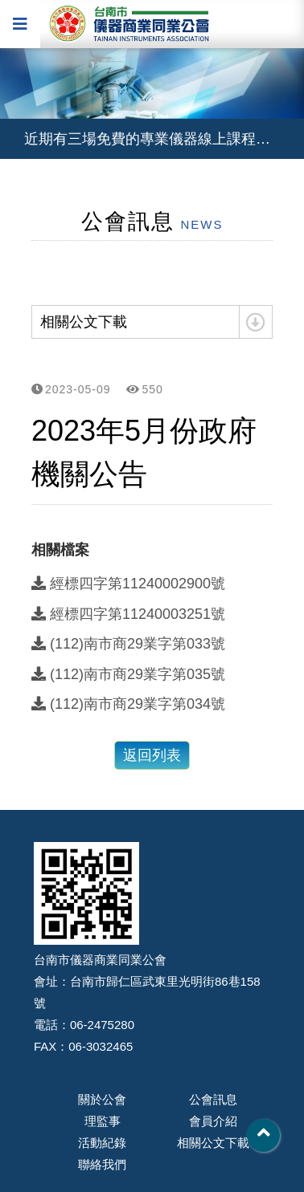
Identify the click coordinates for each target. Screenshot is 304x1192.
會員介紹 (213, 1121)
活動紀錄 (102, 1142)
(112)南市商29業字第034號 (128, 704)
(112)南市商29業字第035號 (128, 674)
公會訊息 (213, 1099)
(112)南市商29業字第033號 (128, 644)
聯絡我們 (102, 1164)
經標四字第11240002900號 (128, 584)
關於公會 (102, 1099)
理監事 (102, 1121)
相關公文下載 (213, 1142)
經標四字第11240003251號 (128, 614)
